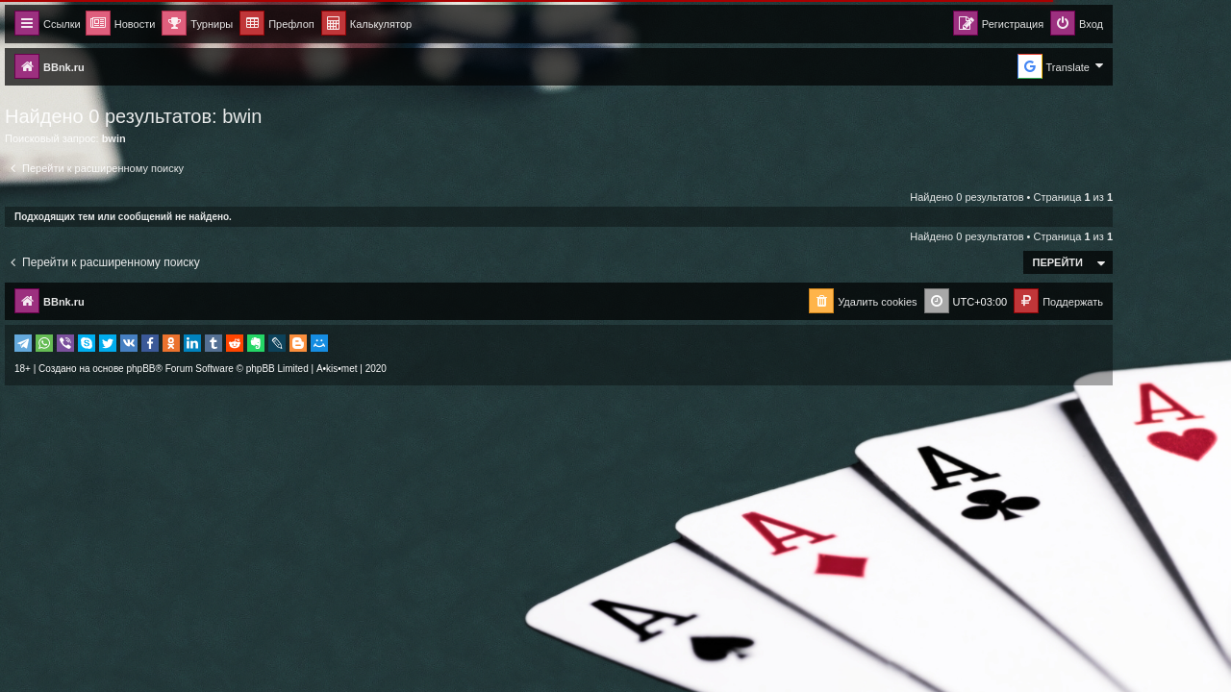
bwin (298, 116)
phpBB (197, 368)
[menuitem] (423, 24)
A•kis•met (394, 368)
